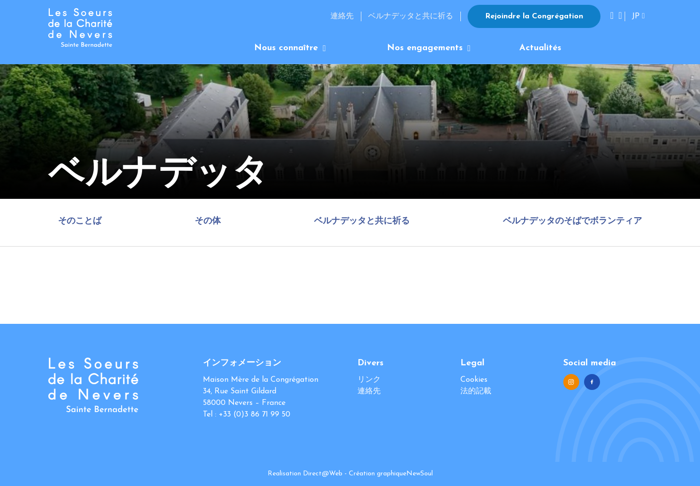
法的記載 (475, 391)
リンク (369, 380)
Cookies (473, 380)
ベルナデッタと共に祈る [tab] (362, 221)
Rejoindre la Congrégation (534, 16)
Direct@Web (323, 473)
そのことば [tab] (79, 221)
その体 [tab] (208, 221)
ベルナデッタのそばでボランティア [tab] (572, 221)
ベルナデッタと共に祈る (410, 16)
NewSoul (419, 473)
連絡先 (342, 16)
